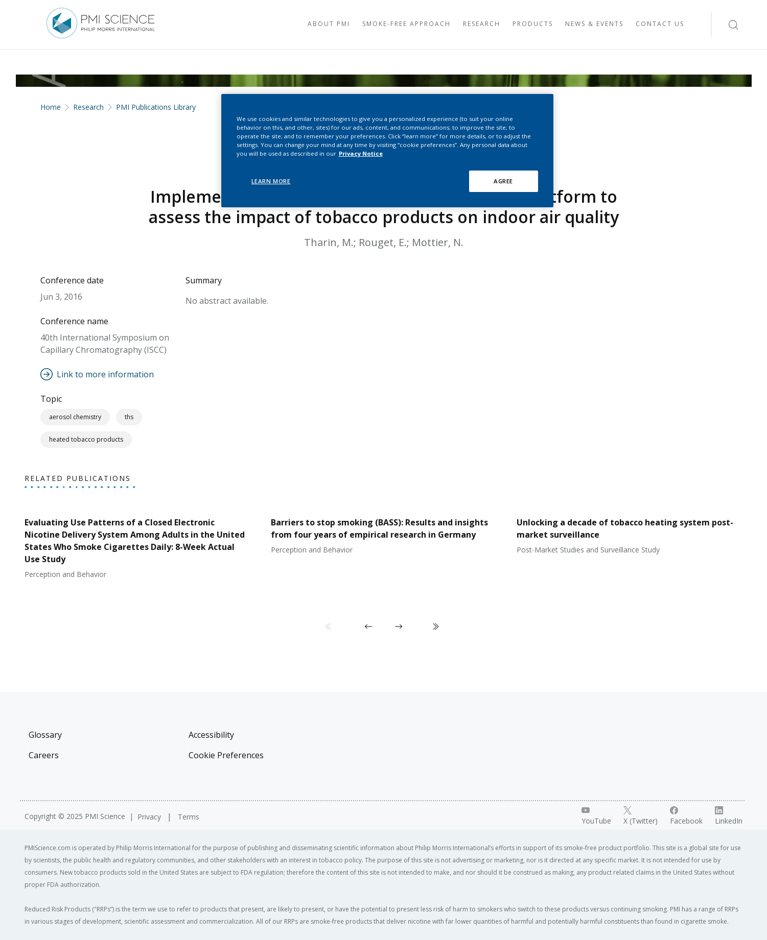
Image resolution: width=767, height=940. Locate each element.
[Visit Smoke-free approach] (406, 24)
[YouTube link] (596, 816)
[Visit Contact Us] (660, 24)
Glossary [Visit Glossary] (45, 734)
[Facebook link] (686, 816)
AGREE (503, 181)
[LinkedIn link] (728, 816)
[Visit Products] (533, 24)
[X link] (640, 816)
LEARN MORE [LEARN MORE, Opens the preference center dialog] (271, 181)
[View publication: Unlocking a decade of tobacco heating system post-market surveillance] (629, 531)
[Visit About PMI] (329, 24)
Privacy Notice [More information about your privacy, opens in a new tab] (361, 153)
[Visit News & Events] (594, 24)
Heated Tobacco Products (86, 439)
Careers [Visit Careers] (44, 755)
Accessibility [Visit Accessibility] (211, 734)
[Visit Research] (481, 24)
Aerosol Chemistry (75, 417)
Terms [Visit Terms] (188, 817)
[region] (387, 150)
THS (129, 417)
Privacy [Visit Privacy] (150, 817)
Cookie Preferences (226, 755)
